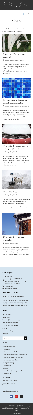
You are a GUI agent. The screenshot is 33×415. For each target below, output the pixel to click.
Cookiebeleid (7, 373)
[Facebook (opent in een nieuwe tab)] (14, 7)
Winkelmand (6, 317)
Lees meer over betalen (10, 380)
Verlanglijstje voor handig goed (12, 320)
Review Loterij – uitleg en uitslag (13, 371)
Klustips (15, 60)
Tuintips (21, 60)
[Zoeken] (25, 338)
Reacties (5, 368)
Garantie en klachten (9, 346)
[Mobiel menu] (28, 14)
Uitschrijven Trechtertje (10, 325)
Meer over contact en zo (19, 305)
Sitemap (5, 333)
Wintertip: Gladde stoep (14, 191)
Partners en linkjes (8, 331)
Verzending (6, 349)
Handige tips (8, 60)
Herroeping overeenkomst (11, 360)
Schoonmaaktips (24, 106)
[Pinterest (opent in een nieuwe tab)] (17, 7)
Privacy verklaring (8, 362)
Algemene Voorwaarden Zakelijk (13, 357)
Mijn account (7, 314)
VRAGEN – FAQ (7, 365)
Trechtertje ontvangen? (10, 322)
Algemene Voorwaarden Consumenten (15, 354)
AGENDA (5, 328)
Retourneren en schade (10, 352)
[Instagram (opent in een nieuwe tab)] (19, 7)
